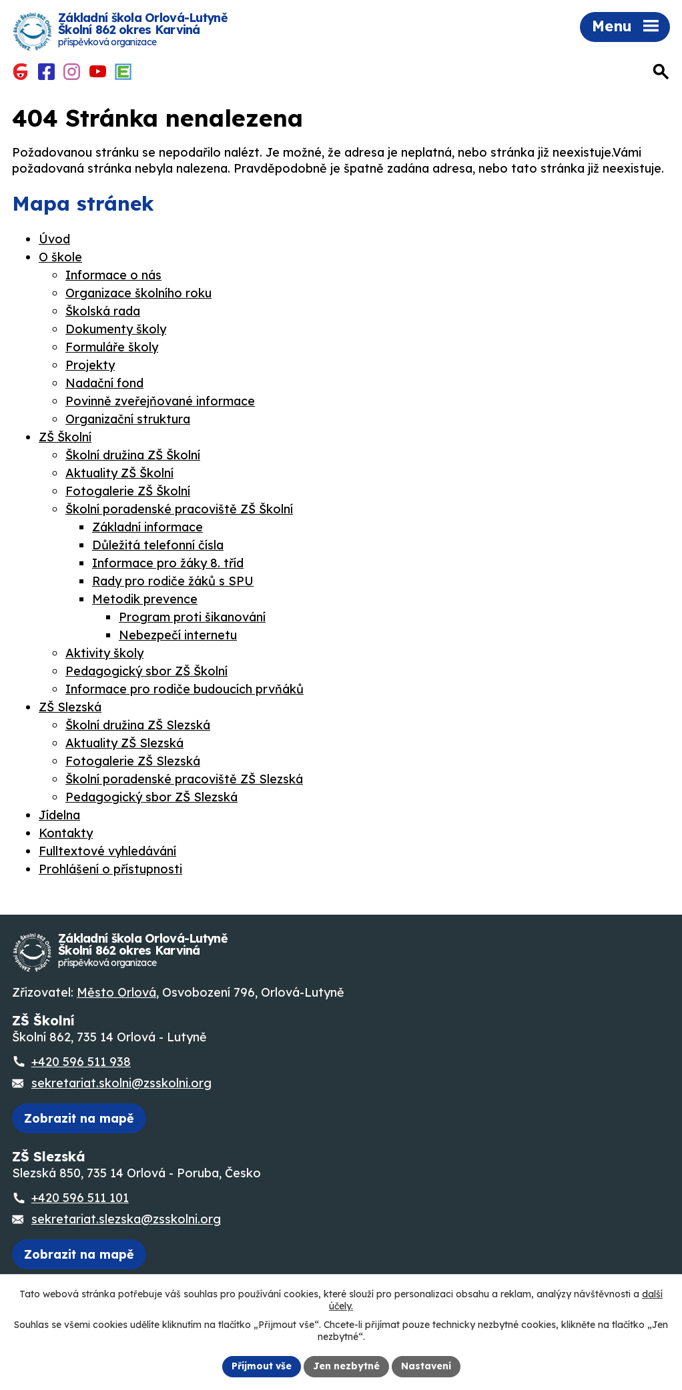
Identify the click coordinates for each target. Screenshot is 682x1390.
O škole (60, 257)
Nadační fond (104, 383)
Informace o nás (113, 275)
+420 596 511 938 (81, 1061)
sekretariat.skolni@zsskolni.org (121, 1083)
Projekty (90, 365)
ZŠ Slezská (70, 707)
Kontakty (66, 833)
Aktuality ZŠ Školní (119, 473)
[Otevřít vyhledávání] (661, 72)
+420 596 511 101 (80, 1197)
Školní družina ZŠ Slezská (137, 725)
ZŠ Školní (65, 437)
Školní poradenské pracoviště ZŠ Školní (179, 509)
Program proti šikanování (192, 617)
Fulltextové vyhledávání (107, 851)
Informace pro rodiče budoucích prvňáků (184, 689)
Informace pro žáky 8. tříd (168, 563)
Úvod (54, 239)
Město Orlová (116, 992)
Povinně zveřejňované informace (160, 401)
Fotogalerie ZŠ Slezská (132, 761)
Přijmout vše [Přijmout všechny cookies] (262, 1366)
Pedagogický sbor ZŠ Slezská (151, 797)
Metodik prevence (145, 599)
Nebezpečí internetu (178, 635)
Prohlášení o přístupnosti (110, 869)
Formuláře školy (111, 347)
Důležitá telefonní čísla (158, 545)
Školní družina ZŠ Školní (132, 455)
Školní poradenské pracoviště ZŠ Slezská (184, 779)
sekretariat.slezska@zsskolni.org (126, 1219)
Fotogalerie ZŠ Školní (127, 491)
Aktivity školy (104, 653)
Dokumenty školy (115, 329)
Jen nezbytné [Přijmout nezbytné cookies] (346, 1366)
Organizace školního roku (138, 293)
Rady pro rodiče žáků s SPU (173, 581)
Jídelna (59, 815)
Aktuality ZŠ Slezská (124, 743)
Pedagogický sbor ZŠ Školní (146, 671)
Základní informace (147, 527)
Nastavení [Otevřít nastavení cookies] (426, 1366)
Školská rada (102, 311)
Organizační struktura (127, 419)
